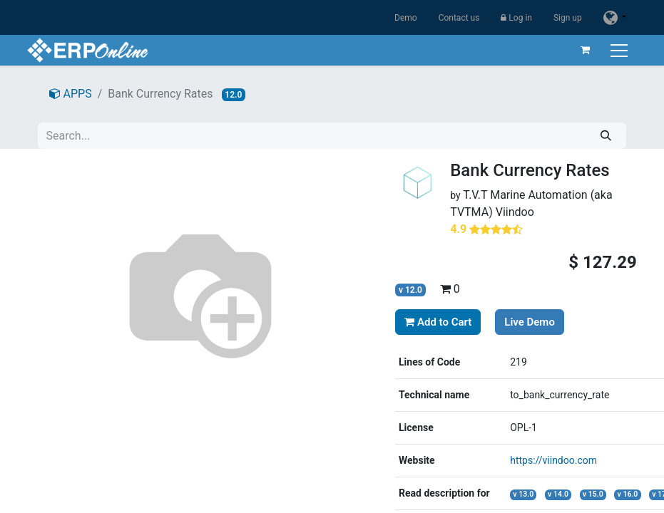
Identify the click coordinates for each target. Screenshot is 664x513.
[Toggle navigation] (620, 50)
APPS (70, 93)
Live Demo (529, 322)
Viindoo (515, 212)
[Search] (606, 136)
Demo (405, 18)
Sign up (567, 18)
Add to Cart (437, 322)
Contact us (459, 18)
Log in (516, 18)
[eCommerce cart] (585, 50)
